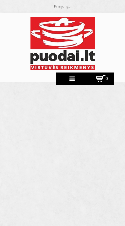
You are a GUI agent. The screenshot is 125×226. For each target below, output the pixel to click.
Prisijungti (62, 6)
